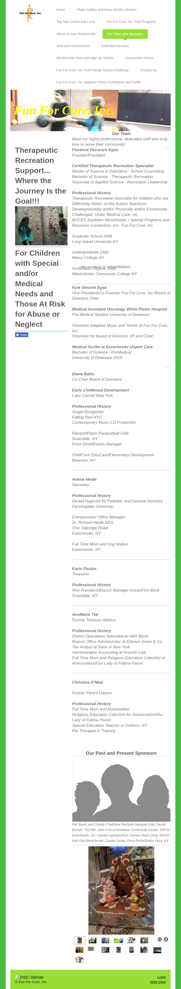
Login (161, 977)
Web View (158, 982)
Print (22, 977)
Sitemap (36, 977)
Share (21, 335)
